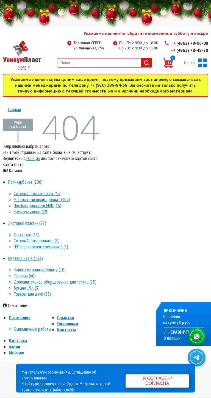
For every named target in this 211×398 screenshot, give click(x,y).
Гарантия (65, 318)
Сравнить (177, 332)
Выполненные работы (32, 329)
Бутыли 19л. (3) (27, 288)
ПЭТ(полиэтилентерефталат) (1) (41, 247)
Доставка (18, 341)
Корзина (178, 310)
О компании (19, 318)
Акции (14, 347)
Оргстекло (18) (26, 235)
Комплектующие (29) (31, 212)
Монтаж (16, 353)
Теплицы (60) (25, 276)
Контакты (66, 330)
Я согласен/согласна (157, 381)
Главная (14, 109)
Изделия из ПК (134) (25, 258)
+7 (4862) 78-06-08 (189, 43)
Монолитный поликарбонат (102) (42, 200)
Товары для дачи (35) (32, 294)
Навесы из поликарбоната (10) (40, 270)
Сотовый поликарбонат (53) (38, 193)
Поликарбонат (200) (25, 182)
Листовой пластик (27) (27, 223)
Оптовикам (67, 324)
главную (33, 158)
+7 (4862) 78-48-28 (189, 50)
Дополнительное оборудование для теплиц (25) (55, 282)
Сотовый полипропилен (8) (36, 241)
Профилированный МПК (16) (37, 206)
